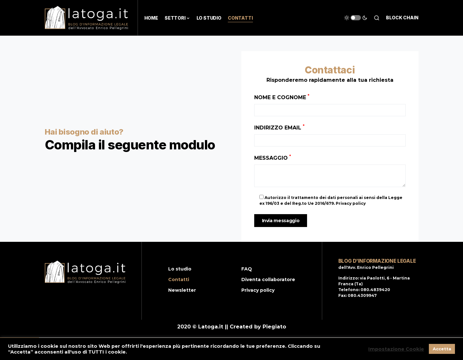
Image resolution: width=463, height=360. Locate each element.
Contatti (178, 279)
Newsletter (182, 290)
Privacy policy (258, 290)
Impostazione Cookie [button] (396, 349)
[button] (355, 18)
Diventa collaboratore (268, 279)
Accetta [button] (442, 348)
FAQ (246, 269)
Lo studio (179, 269)
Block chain (402, 17)
